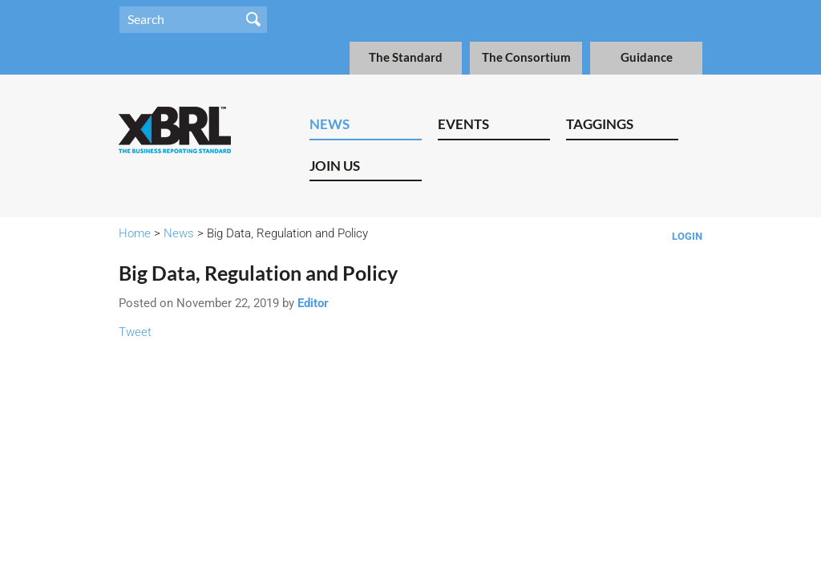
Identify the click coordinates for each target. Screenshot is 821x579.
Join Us (334, 165)
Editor (313, 303)
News (329, 123)
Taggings (599, 123)
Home (135, 233)
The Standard (406, 57)
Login (687, 236)
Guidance (647, 57)
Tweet (135, 332)
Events (463, 123)
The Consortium (526, 57)
